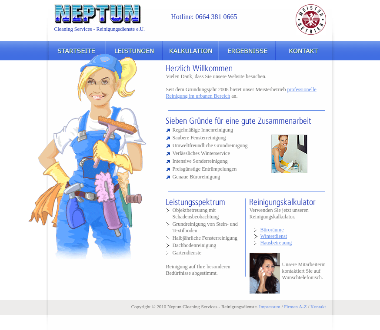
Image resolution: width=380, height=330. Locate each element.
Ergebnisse (247, 50)
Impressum (269, 306)
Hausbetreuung (276, 243)
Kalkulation (190, 50)
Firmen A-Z (295, 306)
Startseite (76, 50)
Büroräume (272, 230)
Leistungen (134, 50)
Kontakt (303, 50)
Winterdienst (273, 236)
